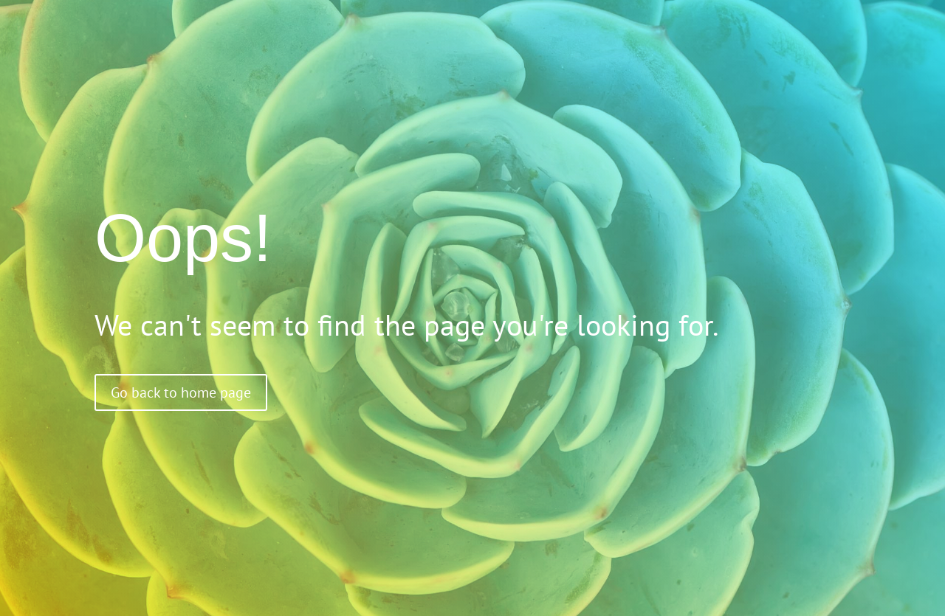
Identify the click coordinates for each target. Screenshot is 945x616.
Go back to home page (181, 392)
